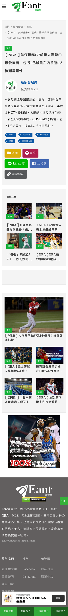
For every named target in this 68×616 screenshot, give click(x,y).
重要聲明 (8, 576)
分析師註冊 (42, 611)
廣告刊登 (8, 584)
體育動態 (18, 26)
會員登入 (25, 611)
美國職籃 (27, 135)
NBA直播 (44, 135)
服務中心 (47, 576)
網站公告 (47, 569)
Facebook (28, 569)
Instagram (29, 576)
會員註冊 (8, 611)
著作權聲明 (9, 569)
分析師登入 (59, 611)
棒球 (8, 330)
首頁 (7, 26)
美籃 (11, 141)
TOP (63, 501)
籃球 (29, 26)
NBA (11, 135)
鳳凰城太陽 (27, 141)
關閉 (58, 598)
